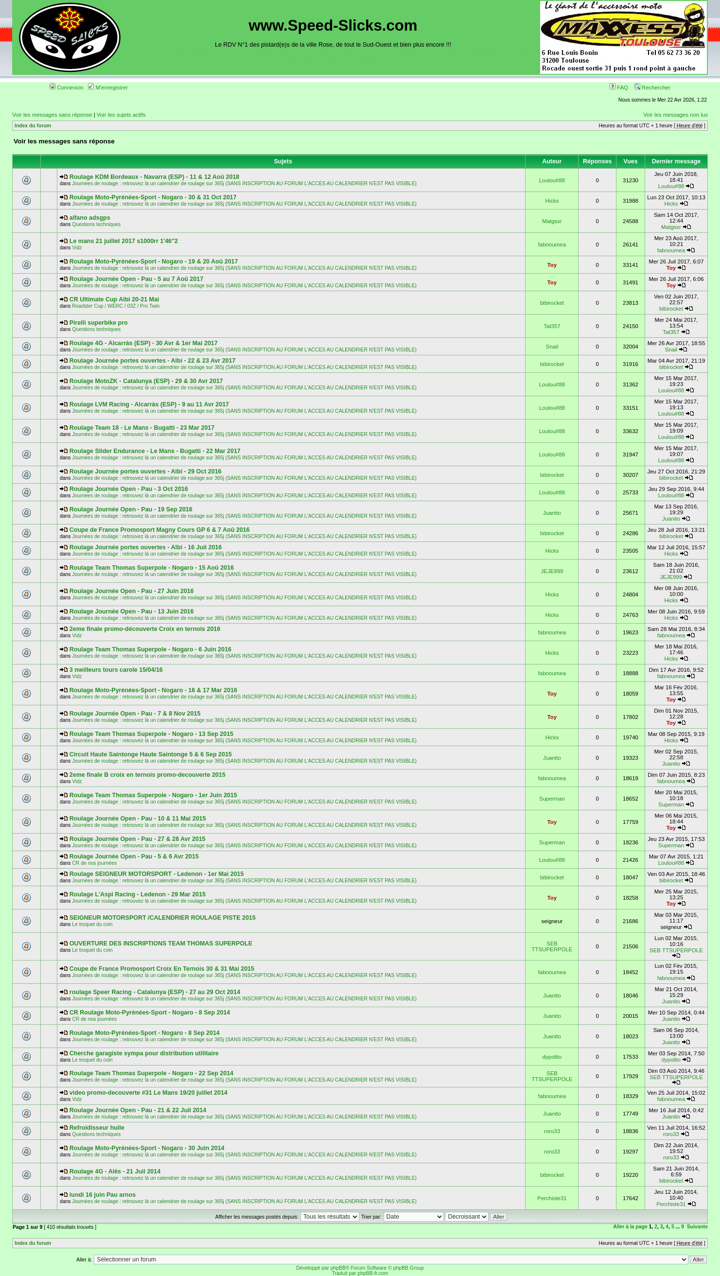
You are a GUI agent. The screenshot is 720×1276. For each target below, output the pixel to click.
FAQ (619, 87)
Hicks (552, 201)
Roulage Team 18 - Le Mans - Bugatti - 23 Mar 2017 (142, 427)
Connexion (67, 87)
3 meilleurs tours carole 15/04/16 (116, 669)
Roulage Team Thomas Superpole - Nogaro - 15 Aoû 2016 (152, 567)
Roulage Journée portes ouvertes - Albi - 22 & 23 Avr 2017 (153, 360)
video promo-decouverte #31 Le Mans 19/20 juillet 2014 (149, 1092)
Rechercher (652, 87)
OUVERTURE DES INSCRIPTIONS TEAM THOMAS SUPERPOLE (161, 943)
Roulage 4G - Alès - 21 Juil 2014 (115, 1171)
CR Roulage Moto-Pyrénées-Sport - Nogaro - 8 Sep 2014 (150, 1012)
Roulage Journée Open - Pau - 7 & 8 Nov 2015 (135, 713)
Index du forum (33, 125)
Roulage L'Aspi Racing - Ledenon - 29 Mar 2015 (138, 894)
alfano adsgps (90, 217)
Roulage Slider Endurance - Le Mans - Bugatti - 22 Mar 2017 (155, 451)
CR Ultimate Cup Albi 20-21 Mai (114, 299)
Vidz (77, 247)
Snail (552, 347)
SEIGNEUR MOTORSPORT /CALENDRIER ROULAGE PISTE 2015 (163, 917)
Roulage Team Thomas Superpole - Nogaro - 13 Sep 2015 (151, 734)
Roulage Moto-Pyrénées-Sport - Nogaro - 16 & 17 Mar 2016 (153, 690)
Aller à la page (630, 1226)
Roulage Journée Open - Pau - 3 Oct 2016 (129, 489)
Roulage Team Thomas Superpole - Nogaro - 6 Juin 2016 (150, 649)
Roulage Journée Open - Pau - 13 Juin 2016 (132, 611)
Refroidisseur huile (97, 1127)
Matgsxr (552, 221)
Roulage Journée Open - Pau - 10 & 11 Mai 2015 (138, 818)
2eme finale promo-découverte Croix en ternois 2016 (145, 629)
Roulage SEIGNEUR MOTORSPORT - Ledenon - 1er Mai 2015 (157, 874)
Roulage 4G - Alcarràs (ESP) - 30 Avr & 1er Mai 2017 (144, 343)
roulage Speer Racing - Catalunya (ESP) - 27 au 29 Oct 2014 (155, 992)
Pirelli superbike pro (99, 322)
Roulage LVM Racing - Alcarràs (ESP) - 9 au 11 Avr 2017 (149, 404)
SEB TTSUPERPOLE (552, 946)
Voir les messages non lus (675, 115)
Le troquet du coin (92, 924)
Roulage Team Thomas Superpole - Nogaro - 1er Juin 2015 (153, 795)
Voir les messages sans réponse (52, 115)
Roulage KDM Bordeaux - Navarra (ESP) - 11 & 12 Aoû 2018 (154, 177)
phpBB (338, 1268)
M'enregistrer (108, 87)
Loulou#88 (552, 180)
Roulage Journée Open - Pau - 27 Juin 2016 (132, 591)
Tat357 (552, 326)
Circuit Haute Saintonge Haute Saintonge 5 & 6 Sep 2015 (151, 754)
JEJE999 (552, 571)
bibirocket (552, 303)
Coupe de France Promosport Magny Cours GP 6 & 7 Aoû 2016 (160, 529)
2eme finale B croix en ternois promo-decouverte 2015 (148, 774)
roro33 (552, 1131)
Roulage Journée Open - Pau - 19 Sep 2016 (131, 509)
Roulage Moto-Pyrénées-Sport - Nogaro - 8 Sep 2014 (145, 1033)
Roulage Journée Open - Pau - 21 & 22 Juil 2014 (138, 1110)
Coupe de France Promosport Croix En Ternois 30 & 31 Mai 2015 (162, 968)
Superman (552, 799)
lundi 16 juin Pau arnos (103, 1194)
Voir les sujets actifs (121, 115)
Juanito (552, 513)
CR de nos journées (94, 863)
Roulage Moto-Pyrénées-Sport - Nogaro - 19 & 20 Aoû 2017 (154, 261)
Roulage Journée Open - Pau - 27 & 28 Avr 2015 (138, 839)
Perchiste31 (551, 1198)
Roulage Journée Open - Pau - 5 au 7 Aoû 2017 (136, 279)
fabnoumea (552, 244)
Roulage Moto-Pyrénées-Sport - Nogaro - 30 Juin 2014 (147, 1148)
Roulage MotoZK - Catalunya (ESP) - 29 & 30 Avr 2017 (146, 381)
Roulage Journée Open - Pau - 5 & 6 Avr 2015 (134, 856)
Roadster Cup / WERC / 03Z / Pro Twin (115, 306)
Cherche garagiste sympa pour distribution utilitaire (144, 1053)
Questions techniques (96, 224)
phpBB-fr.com (372, 1273)
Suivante (697, 1226)
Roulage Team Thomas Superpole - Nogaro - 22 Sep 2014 (151, 1073)
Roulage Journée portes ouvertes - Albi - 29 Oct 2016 (146, 471)
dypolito (552, 1057)
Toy (552, 265)
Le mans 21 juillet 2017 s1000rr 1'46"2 (124, 241)
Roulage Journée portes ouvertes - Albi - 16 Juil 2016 (146, 547)
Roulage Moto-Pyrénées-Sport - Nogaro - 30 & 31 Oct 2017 (153, 197)
